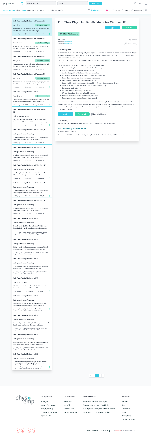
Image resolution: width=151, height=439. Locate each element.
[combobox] (40, 3)
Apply (112, 28)
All (110, 10)
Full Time (117, 10)
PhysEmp (118, 430)
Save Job (129, 28)
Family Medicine (9, 10)
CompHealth (68, 42)
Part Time (127, 10)
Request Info (82, 114)
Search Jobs (96, 3)
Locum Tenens (138, 10)
